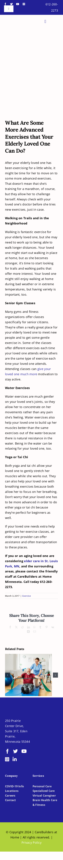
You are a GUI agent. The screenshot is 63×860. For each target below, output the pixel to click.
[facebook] (5, 4)
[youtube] (17, 4)
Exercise (26, 595)
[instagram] (24, 4)
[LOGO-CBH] (17, 19)
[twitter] (11, 4)
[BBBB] (39, 730)
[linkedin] (15, 759)
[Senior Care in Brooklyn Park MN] (31, 96)
